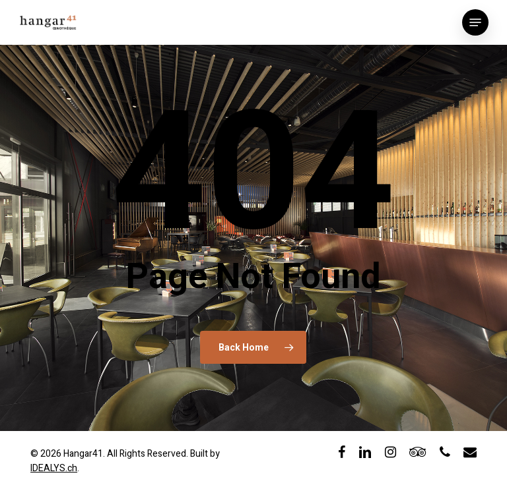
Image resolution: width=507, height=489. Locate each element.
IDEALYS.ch (53, 468)
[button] (475, 22)
